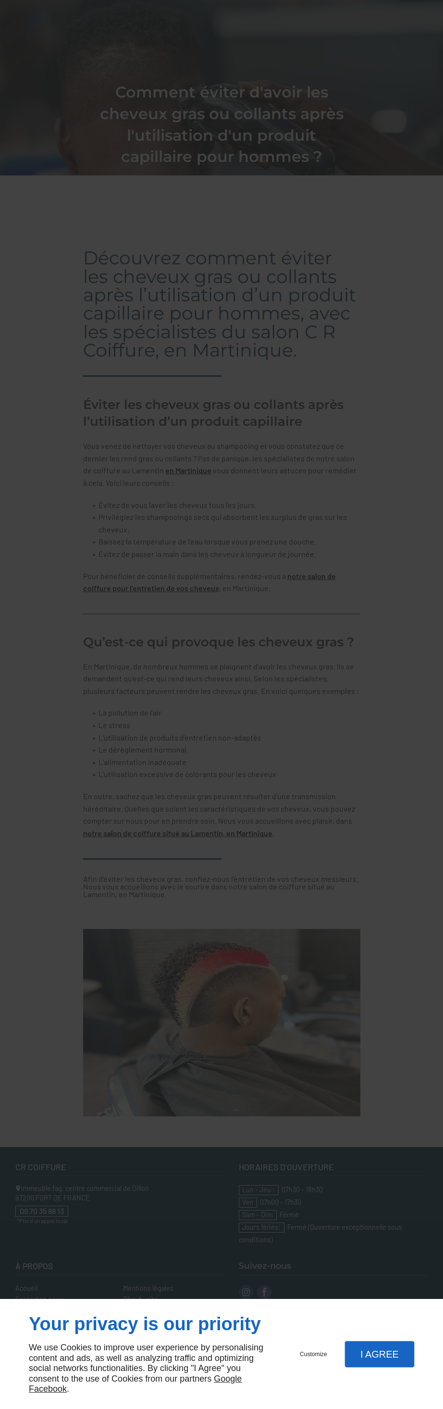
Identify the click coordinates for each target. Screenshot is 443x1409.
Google (228, 1379)
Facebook (48, 1389)
